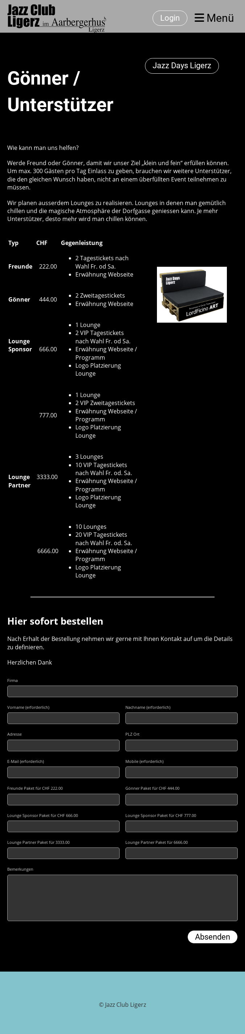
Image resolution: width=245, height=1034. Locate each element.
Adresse (14, 734)
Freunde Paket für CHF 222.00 (35, 788)
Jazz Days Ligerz (182, 65)
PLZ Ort (132, 734)
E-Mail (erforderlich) (25, 761)
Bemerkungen (20, 869)
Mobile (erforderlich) (144, 761)
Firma (12, 680)
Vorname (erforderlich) (28, 707)
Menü (214, 18)
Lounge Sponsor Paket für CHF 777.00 (160, 815)
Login (170, 18)
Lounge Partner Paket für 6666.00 (156, 842)
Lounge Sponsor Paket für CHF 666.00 (42, 815)
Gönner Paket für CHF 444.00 (152, 788)
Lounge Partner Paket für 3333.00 (38, 842)
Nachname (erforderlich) (147, 707)
